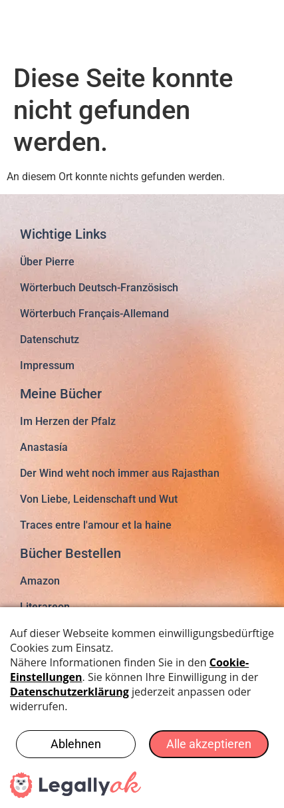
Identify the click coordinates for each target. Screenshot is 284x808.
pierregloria (72, 27)
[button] (256, 26)
